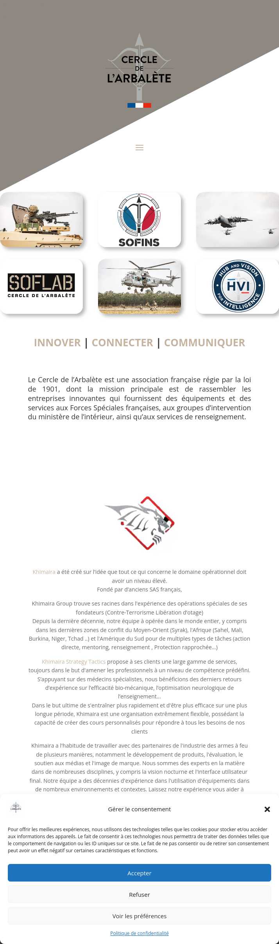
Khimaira (44, 571)
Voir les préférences (140, 916)
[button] (267, 809)
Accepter (139, 873)
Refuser (139, 894)
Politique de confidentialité (139, 933)
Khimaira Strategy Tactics (74, 661)
